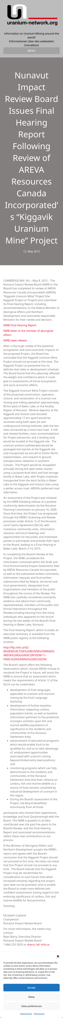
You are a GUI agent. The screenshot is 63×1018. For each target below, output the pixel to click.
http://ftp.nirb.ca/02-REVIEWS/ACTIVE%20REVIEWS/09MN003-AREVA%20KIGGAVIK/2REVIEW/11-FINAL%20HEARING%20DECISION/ (29, 653)
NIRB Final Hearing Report (19, 325)
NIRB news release (15, 340)
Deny (31, 996)
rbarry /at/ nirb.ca (38, 944)
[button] (58, 956)
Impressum (39, 1013)
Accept (31, 987)
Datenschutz (26, 1013)
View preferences (31, 1006)
